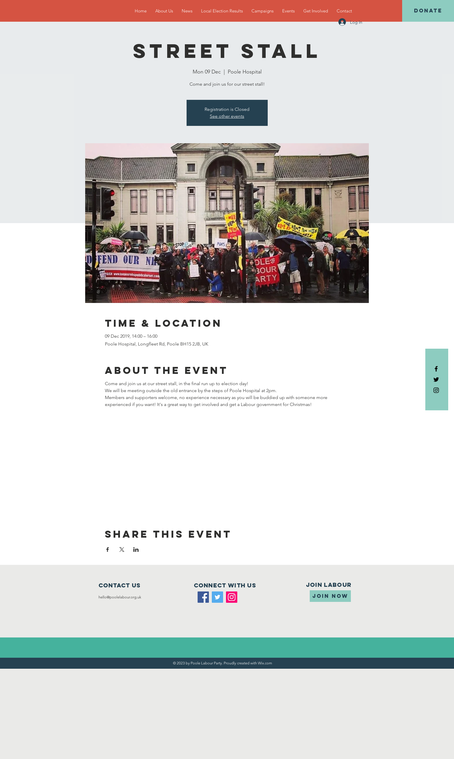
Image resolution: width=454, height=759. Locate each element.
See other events (227, 116)
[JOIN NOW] (330, 596)
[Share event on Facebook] (107, 549)
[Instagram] (231, 597)
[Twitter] (217, 597)
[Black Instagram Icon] (436, 390)
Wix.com (265, 663)
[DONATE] (428, 11)
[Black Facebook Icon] (436, 368)
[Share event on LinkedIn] (136, 549)
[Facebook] (203, 597)
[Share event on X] (122, 549)
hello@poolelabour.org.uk (120, 597)
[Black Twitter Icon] (436, 379)
